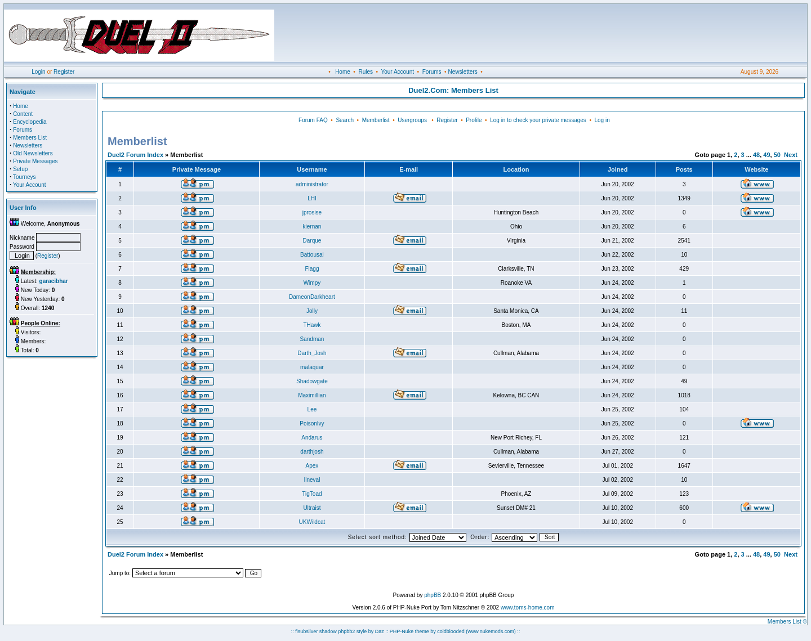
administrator (312, 184)
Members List (30, 138)
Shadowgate (312, 381)
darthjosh (311, 452)
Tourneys (24, 177)
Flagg (312, 269)
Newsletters (462, 72)
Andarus (311, 437)
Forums (432, 72)
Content (23, 114)
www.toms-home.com (528, 607)
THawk (311, 325)
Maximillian (312, 395)
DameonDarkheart (312, 297)
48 (756, 154)
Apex (312, 466)
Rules (365, 72)
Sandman (312, 339)
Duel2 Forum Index (135, 154)
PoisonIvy (312, 423)
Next (790, 154)
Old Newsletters (33, 153)
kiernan (312, 226)
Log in (601, 120)
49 (766, 154)
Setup (20, 169)
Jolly (312, 311)
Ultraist (311, 508)
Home (342, 72)
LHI (312, 198)
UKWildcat (312, 522)
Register (64, 72)
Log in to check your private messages (538, 120)
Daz (379, 631)
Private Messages (35, 161)
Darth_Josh (311, 353)
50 (777, 154)
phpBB (432, 595)
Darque (312, 240)
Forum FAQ (313, 120)
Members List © (787, 621)
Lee (312, 409)
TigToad (312, 494)
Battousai (312, 255)
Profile (474, 120)
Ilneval (312, 480)
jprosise (312, 212)
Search (345, 120)
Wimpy (312, 283)
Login (38, 72)
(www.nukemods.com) (491, 631)
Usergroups (412, 120)
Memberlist (376, 120)
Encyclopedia (29, 122)
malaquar (312, 367)
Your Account (397, 72)
